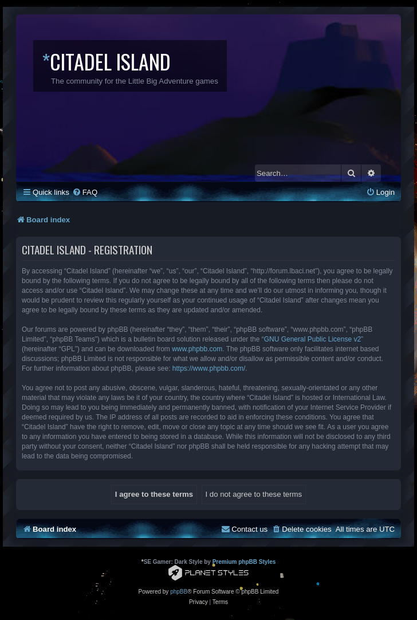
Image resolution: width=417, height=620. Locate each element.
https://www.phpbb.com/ (208, 368)
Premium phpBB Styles (244, 562)
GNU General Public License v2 (312, 339)
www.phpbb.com (197, 349)
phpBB (178, 591)
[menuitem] (84, 192)
